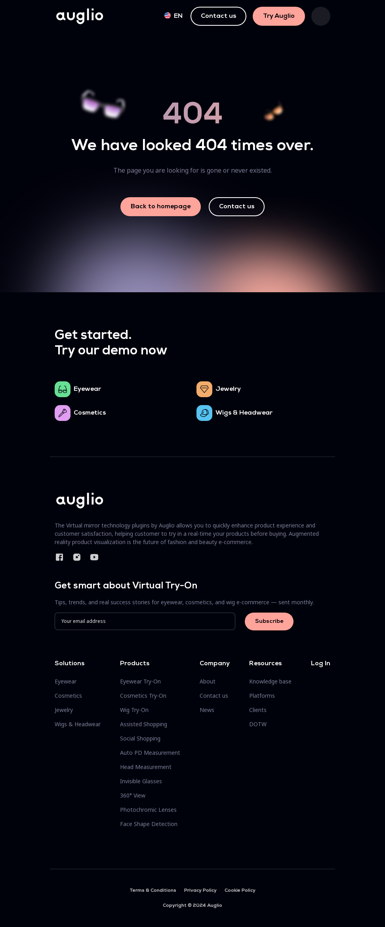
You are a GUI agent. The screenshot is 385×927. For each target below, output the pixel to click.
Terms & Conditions (153, 890)
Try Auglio (279, 16)
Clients (258, 710)
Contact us (218, 16)
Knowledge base (270, 681)
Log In (320, 664)
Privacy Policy (200, 890)
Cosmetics (90, 413)
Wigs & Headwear (244, 413)
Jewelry (228, 389)
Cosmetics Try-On (143, 695)
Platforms (262, 695)
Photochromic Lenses (148, 809)
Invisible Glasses (141, 781)
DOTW (258, 724)
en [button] (173, 15)
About (207, 681)
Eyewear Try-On (140, 681)
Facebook (59, 557)
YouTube (94, 557)
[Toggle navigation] (320, 16)
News (207, 710)
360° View (132, 795)
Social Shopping (140, 738)
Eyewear (87, 389)
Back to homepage (161, 207)
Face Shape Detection (148, 824)
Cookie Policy (240, 890)
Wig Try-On (134, 710)
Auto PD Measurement (150, 752)
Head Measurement (146, 767)
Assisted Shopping (143, 724)
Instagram (77, 557)
